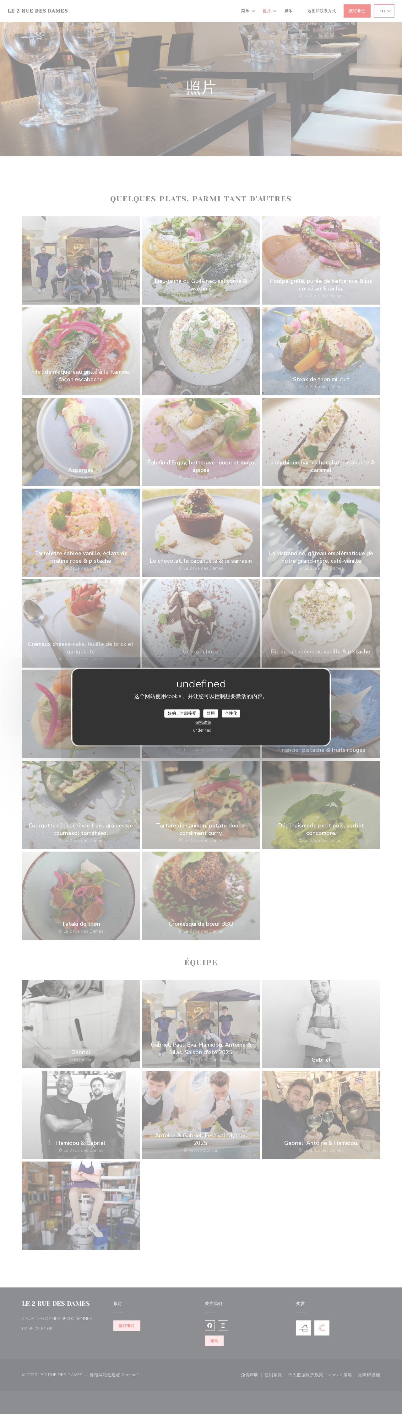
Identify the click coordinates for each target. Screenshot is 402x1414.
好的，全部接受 (182, 713)
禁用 (211, 713)
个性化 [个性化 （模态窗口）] (231, 713)
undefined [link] (202, 730)
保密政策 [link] (203, 722)
